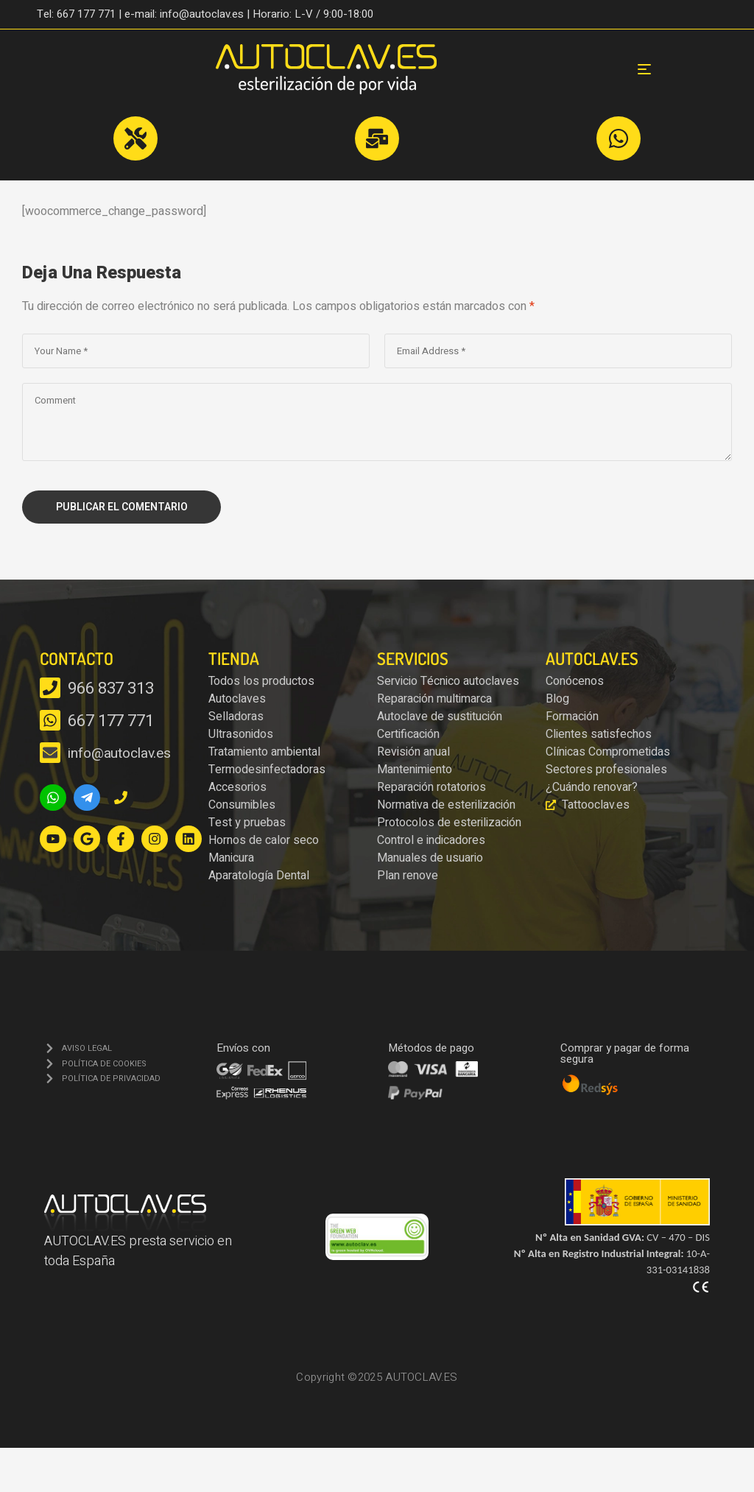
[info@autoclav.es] (50, 752)
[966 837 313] (50, 688)
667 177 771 (111, 721)
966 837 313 (111, 688)
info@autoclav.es (119, 753)
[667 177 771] (50, 720)
